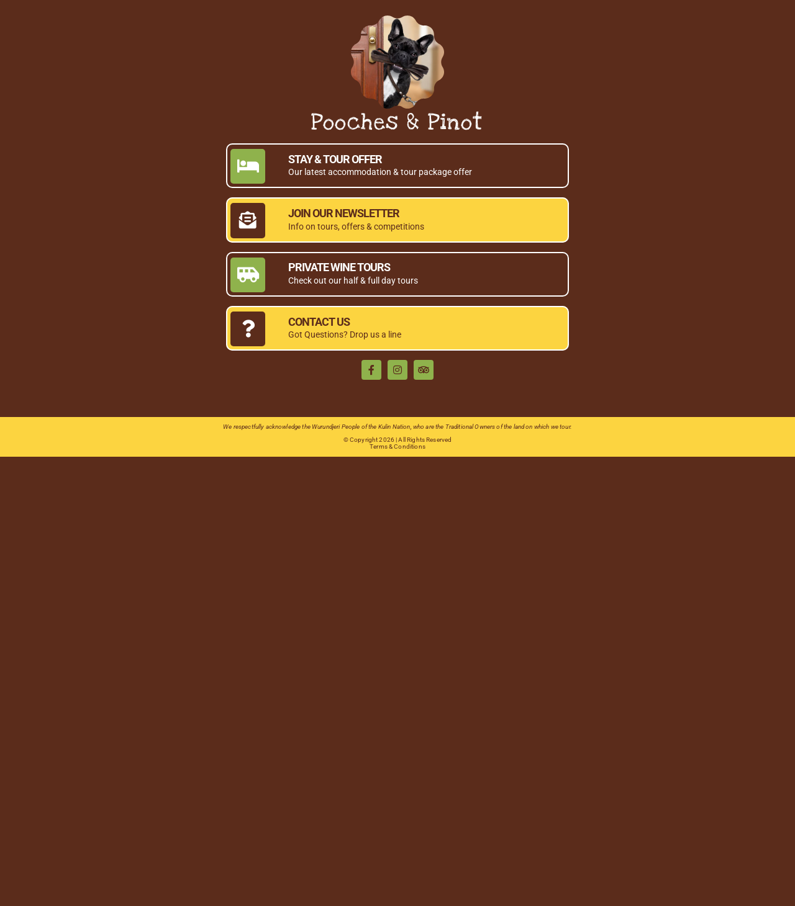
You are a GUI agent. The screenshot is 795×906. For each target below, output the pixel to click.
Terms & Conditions (397, 446)
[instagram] (397, 370)
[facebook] (371, 370)
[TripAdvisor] (424, 370)
